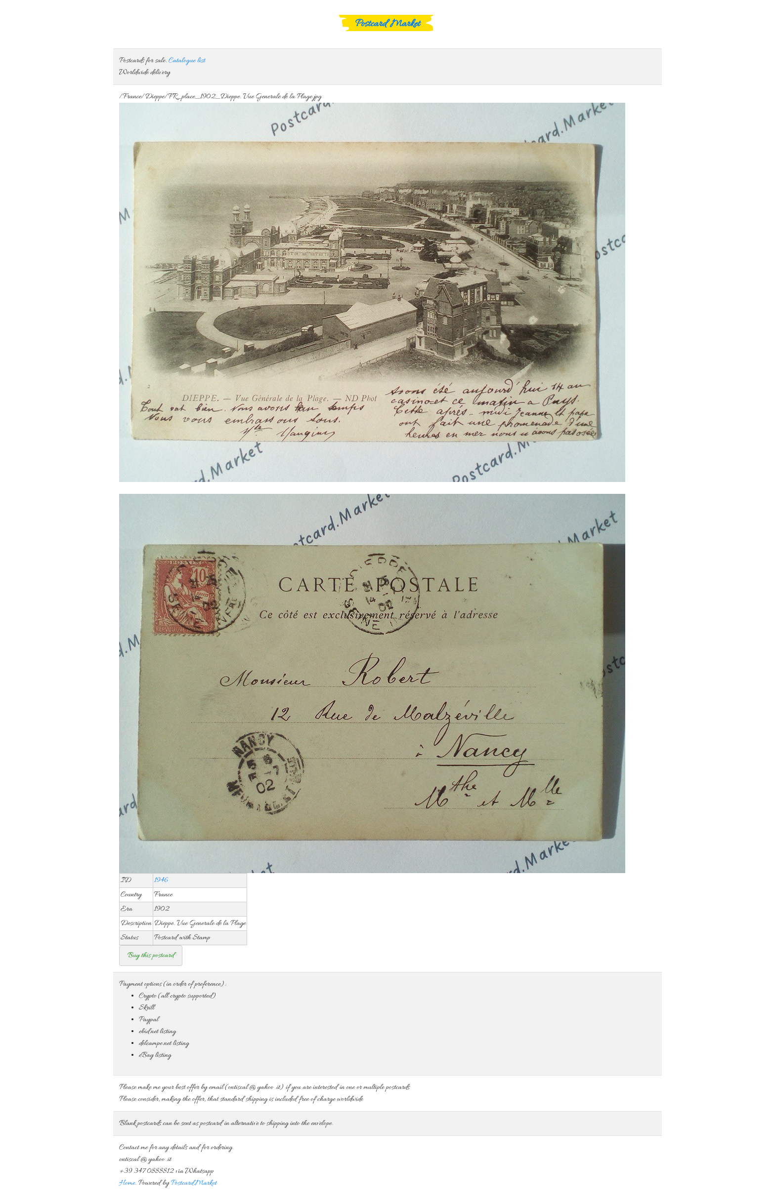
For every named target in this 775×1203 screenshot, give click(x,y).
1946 (161, 880)
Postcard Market (387, 24)
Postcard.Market (193, 1183)
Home (127, 1183)
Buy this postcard (151, 956)
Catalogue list (187, 61)
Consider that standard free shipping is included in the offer (387, 955)
